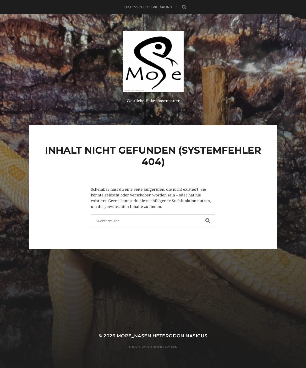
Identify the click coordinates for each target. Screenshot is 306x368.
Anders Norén (164, 347)
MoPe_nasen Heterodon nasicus (162, 336)
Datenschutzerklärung (148, 7)
